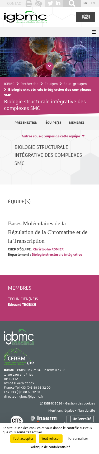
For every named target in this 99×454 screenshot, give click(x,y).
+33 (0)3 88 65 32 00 (35, 387)
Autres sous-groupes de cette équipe (51, 136)
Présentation (26, 123)
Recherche (30, 83)
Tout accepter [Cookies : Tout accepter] (23, 439)
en (93, 3)
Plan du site (86, 410)
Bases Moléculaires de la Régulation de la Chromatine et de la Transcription (47, 232)
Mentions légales (61, 410)
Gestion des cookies (80, 403)
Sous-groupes (75, 83)
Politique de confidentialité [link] (50, 447)
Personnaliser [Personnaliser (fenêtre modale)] (78, 439)
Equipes (51, 83)
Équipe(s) (53, 123)
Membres (76, 123)
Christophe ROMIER (48, 249)
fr (85, 3)
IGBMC (9, 83)
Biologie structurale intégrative (56, 255)
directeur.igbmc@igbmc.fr (24, 396)
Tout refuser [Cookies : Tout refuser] (50, 439)
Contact (15, 3)
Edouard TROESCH (22, 305)
